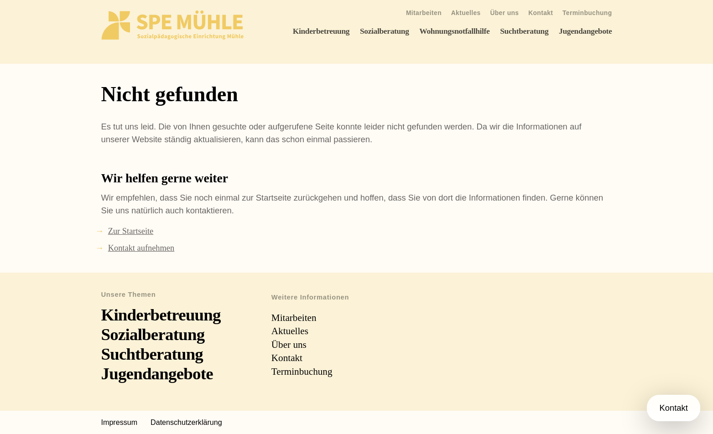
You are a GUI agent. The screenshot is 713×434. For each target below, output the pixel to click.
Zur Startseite (131, 231)
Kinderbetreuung (321, 31)
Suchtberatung (524, 31)
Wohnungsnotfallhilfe (454, 31)
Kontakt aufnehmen (141, 248)
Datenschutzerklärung (186, 422)
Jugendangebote (585, 31)
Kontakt (540, 13)
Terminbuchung (587, 13)
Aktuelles (466, 13)
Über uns (504, 13)
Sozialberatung (384, 31)
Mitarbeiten (424, 13)
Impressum (119, 422)
